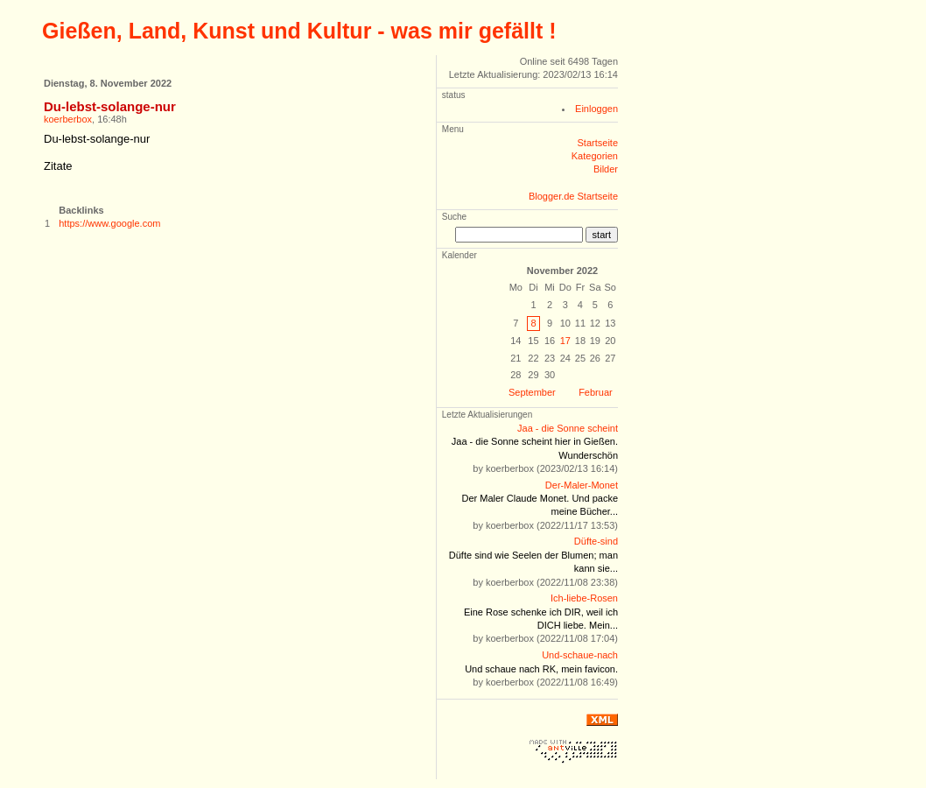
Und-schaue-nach (580, 655)
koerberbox (68, 119)
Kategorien (595, 156)
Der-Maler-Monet (581, 485)
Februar (596, 392)
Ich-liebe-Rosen (584, 598)
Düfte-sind (596, 541)
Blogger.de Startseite (573, 196)
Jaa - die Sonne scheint (567, 428)
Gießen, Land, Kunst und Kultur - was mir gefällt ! (299, 30)
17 (565, 340)
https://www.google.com (109, 223)
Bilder (605, 169)
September (532, 392)
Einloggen (596, 108)
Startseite (598, 142)
